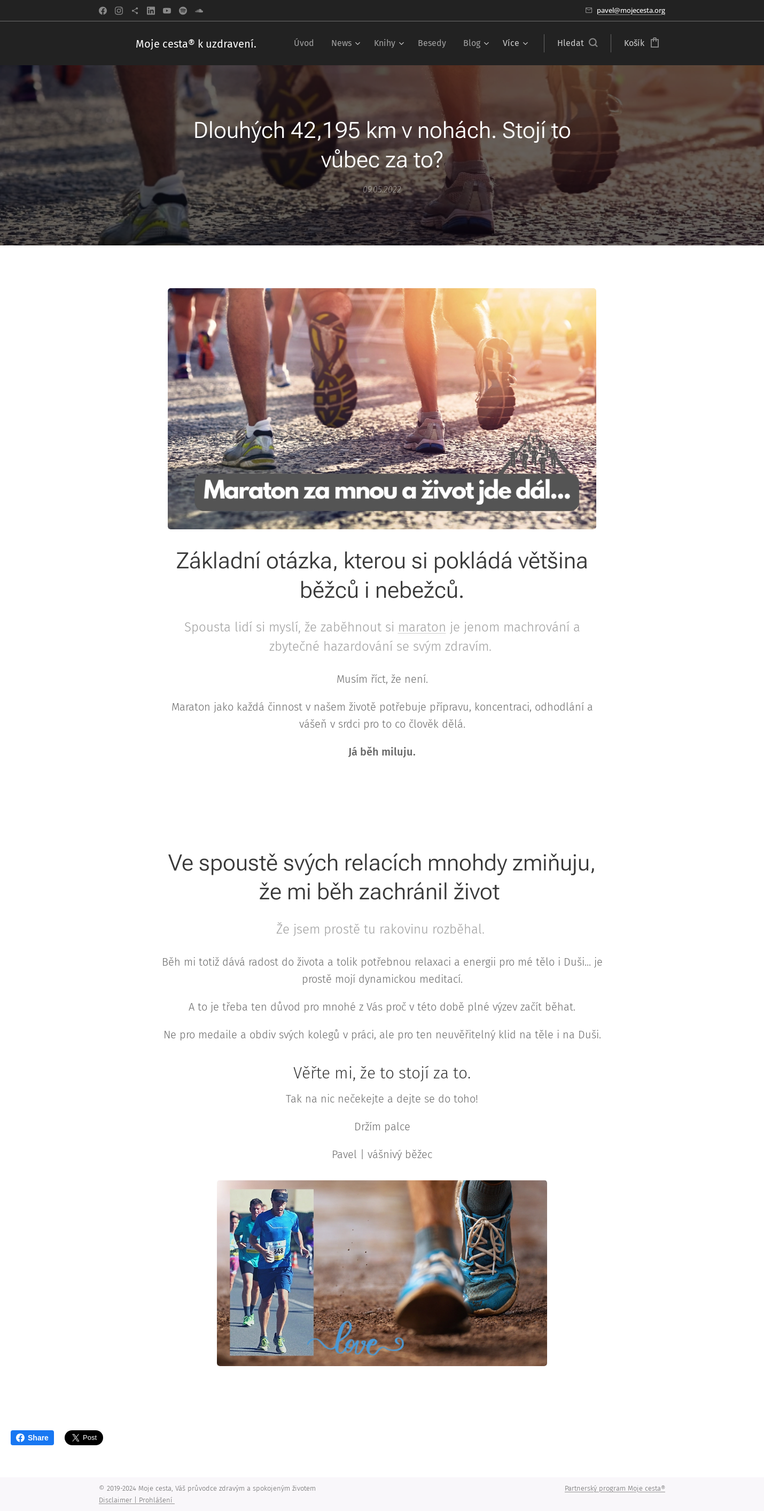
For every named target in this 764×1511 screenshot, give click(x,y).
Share (32, 1437)
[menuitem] (307, 43)
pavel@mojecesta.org (631, 10)
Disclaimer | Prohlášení (137, 1500)
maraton (422, 627)
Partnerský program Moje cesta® (615, 1488)
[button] (577, 43)
